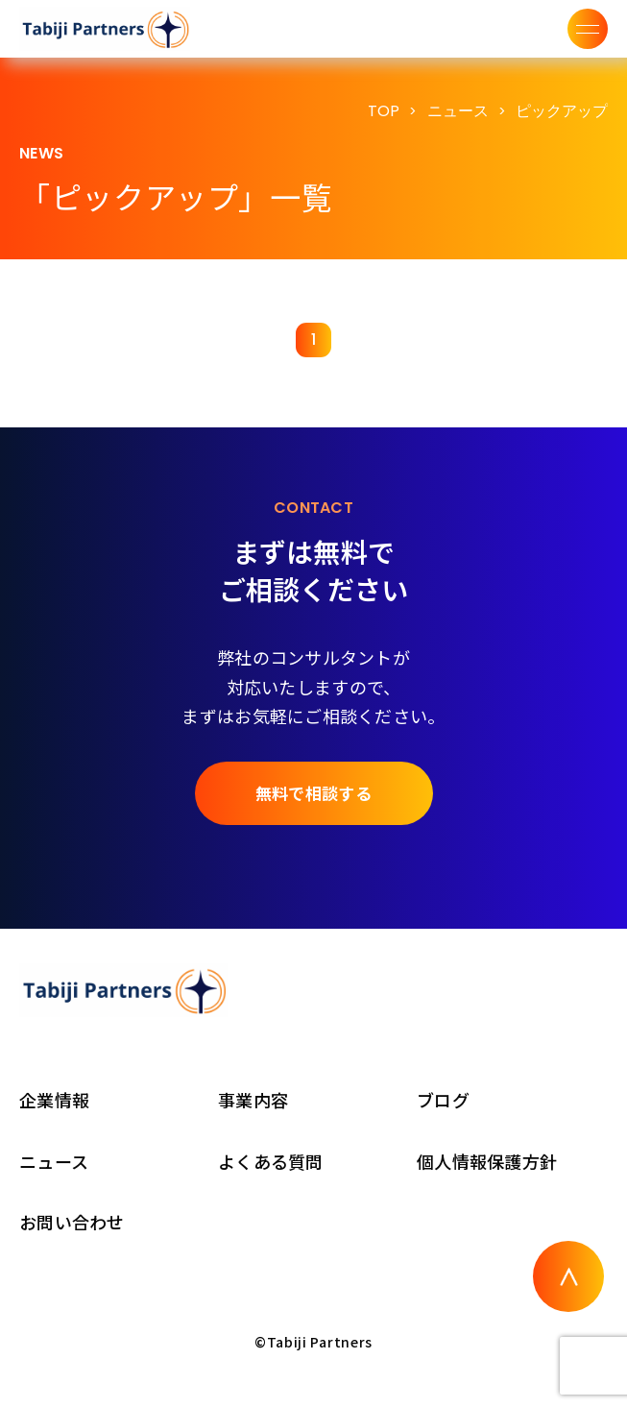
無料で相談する (313, 793)
